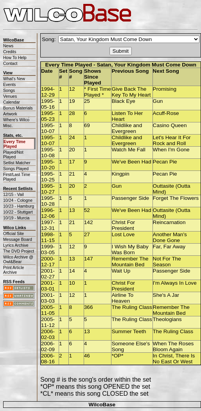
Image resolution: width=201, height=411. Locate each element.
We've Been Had (131, 162)
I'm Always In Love (175, 283)
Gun (158, 101)
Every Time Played (14, 144)
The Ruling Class (131, 307)
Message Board (17, 239)
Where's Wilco (16, 119)
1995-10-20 (48, 165)
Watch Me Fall (128, 150)
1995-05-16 (48, 104)
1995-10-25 (48, 177)
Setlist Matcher (17, 162)
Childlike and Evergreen (126, 128)
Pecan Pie (165, 162)
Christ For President (123, 225)
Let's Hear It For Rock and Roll (172, 140)
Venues (10, 96)
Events (9, 84)
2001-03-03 (48, 298)
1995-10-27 (48, 189)
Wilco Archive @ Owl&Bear (18, 259)
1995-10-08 (48, 152)
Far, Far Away (169, 246)
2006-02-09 (48, 346)
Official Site (13, 233)
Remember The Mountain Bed (129, 261)
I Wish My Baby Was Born (129, 249)
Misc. (8, 125)
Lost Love (123, 234)
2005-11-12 (48, 322)
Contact (10, 63)
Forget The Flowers (176, 198)
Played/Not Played (13, 154)
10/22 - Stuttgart (18, 212)
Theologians (167, 319)
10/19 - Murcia (16, 217)
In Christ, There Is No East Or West (174, 358)
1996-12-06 (48, 213)
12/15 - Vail (13, 194)
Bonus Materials (18, 108)
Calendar (11, 102)
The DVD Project (18, 251)
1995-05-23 (48, 116)
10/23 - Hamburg (18, 206)
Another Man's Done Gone (170, 237)
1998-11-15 (48, 237)
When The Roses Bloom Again (173, 346)
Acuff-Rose (166, 113)
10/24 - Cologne (17, 200)
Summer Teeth (128, 331)
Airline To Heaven (122, 298)
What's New (14, 78)
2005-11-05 (48, 310)
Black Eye (123, 101)
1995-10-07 (48, 128)
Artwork (10, 113)
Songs (9, 90)
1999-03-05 (48, 249)
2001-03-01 (48, 286)
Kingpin (120, 174)
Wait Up (120, 271)
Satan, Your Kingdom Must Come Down (146, 65)
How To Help (15, 57)
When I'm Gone (171, 150)
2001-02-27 (48, 274)
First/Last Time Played (16, 176)
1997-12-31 (48, 225)
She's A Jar (166, 295)
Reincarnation (169, 222)
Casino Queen (170, 125)
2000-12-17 (48, 261)
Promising (164, 89)
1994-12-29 (48, 92)
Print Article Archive (13, 270)
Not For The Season (167, 261)
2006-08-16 (48, 358)
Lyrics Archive (16, 245)
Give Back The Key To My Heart (131, 92)
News (8, 45)
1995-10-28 (48, 201)
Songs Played (16, 168)
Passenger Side (130, 198)
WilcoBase (101, 404)
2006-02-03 (48, 334)
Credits (9, 51)
